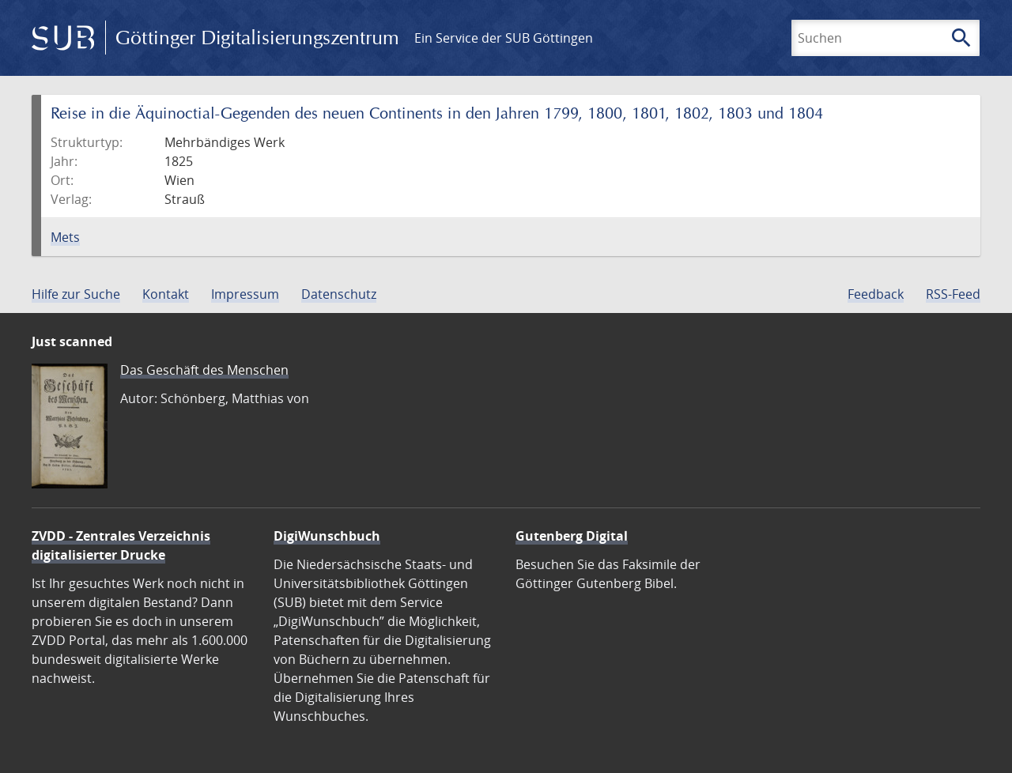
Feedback (876, 294)
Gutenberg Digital (571, 536)
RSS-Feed (953, 294)
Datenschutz (338, 294)
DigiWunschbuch (327, 536)
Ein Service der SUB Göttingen (503, 38)
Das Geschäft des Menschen (204, 370)
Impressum (245, 294)
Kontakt (165, 294)
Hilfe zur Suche (76, 294)
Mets (65, 237)
